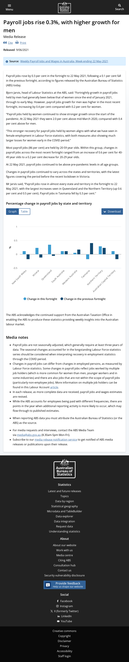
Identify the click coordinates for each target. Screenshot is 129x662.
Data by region (64, 501)
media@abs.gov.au (29, 435)
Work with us (64, 550)
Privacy (64, 646)
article (54, 387)
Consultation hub (65, 565)
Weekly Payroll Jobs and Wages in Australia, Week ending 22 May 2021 (64, 61)
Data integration (64, 521)
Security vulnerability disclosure (64, 575)
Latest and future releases (64, 491)
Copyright (64, 636)
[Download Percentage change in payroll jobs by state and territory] (112, 211)
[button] (9, 7)
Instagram (66, 606)
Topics (64, 496)
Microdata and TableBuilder (64, 511)
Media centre (64, 555)
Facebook (66, 601)
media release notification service (56, 439)
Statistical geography (64, 506)
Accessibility (64, 651)
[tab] (12, 212)
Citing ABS (64, 560)
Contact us (64, 570)
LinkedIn (66, 616)
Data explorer (64, 516)
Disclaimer (64, 641)
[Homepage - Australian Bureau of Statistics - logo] (64, 7)
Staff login (64, 656)
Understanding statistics (64, 531)
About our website (64, 545)
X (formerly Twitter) (66, 611)
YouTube (66, 621)
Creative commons (64, 631)
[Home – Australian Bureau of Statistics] (64, 469)
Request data (64, 526)
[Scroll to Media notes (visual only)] (31, 338)
